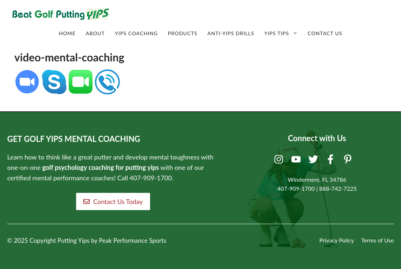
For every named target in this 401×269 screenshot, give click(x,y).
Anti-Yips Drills (231, 33)
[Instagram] (280, 161)
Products (182, 33)
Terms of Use (377, 240)
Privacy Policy (336, 240)
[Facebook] (331, 161)
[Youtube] (297, 161)
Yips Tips (283, 33)
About (95, 33)
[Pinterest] (349, 161)
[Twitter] (314, 161)
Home (67, 33)
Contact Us (325, 33)
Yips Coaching (136, 33)
